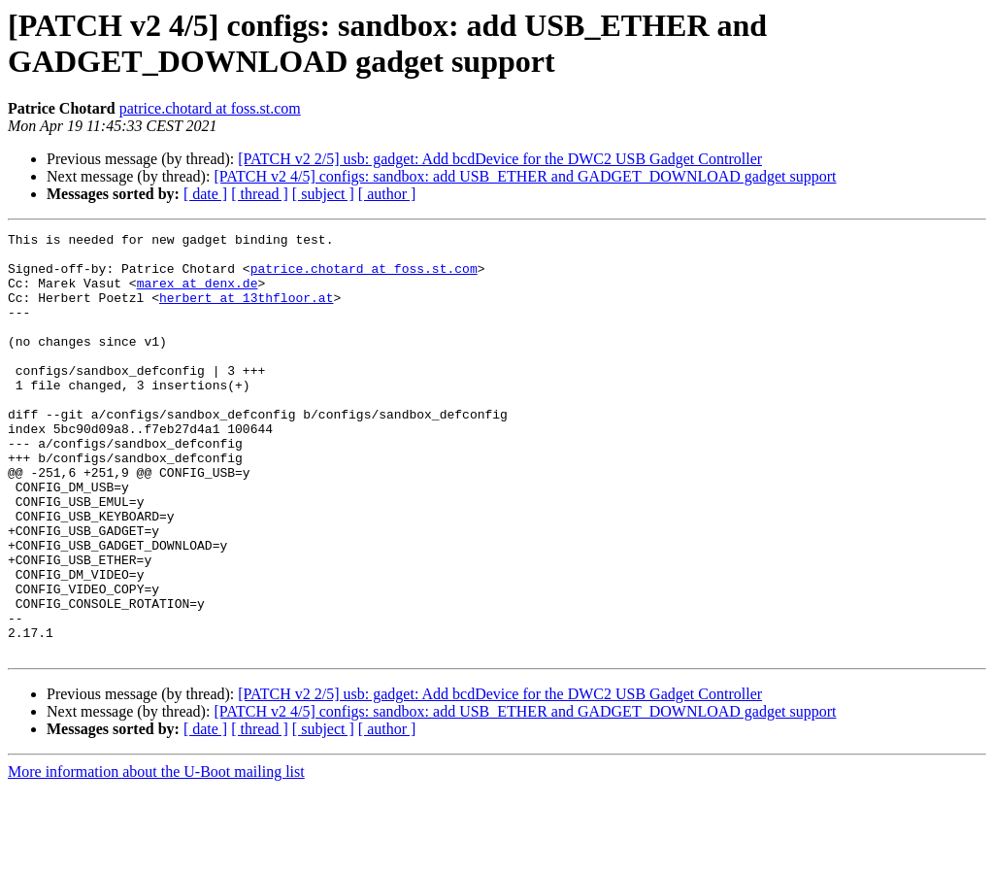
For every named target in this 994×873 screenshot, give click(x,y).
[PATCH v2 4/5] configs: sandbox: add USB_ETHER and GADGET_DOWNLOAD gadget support (525, 176)
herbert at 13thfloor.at (246, 311)
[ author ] (387, 193)
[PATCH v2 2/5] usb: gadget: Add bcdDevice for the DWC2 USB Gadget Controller (500, 159)
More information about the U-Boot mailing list (156, 856)
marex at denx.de (197, 294)
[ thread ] (259, 193)
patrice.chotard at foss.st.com (210, 108)
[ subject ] (323, 193)
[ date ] (205, 193)
